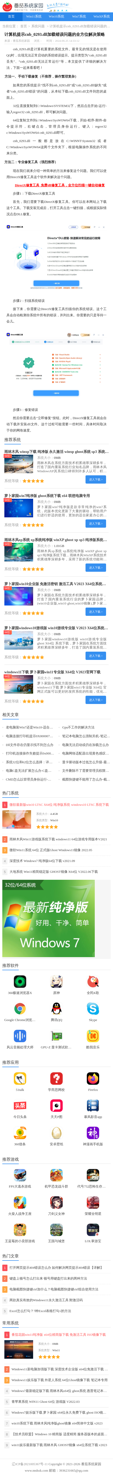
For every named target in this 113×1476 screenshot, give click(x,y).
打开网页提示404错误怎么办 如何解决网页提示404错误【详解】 (53, 1268)
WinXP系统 (101, 16)
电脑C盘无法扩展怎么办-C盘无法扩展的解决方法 (42, 771)
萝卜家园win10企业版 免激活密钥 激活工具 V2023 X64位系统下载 (56, 584)
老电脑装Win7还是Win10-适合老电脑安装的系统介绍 (44, 727)
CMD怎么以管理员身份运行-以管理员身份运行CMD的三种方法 (52, 779)
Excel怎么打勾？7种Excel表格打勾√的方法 (36, 1311)
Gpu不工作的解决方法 (78, 727)
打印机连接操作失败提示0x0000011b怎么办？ (39, 753)
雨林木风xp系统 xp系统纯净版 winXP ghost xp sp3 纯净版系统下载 (57, 540)
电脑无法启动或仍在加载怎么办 (85, 745)
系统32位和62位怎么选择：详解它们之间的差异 (41, 762)
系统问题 (38, 26)
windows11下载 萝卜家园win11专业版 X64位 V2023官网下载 (52, 672)
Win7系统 (79, 16)
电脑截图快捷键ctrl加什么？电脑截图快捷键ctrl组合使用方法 (50, 1289)
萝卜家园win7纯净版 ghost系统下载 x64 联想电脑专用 (47, 496)
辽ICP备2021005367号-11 (30, 1464)
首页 (11, 16)
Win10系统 (56, 16)
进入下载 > (96, 479)
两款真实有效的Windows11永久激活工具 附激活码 (42, 1300)
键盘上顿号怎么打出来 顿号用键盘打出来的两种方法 (44, 1278)
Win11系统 (34, 16)
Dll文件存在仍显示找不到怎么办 (29, 745)
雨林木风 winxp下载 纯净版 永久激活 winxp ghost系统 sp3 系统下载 (58, 452)
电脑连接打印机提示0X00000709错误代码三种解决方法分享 (49, 736)
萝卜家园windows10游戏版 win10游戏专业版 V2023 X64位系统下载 (58, 628)
